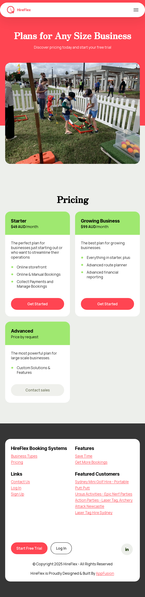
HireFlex (24, 10)
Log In (16, 487)
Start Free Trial (29, 548)
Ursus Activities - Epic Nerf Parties (103, 493)
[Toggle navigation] (136, 9)
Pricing (17, 462)
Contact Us (20, 481)
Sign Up (17, 493)
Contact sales (37, 390)
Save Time (83, 455)
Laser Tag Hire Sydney (93, 512)
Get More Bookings (91, 462)
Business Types (24, 455)
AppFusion (105, 573)
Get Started (37, 303)
